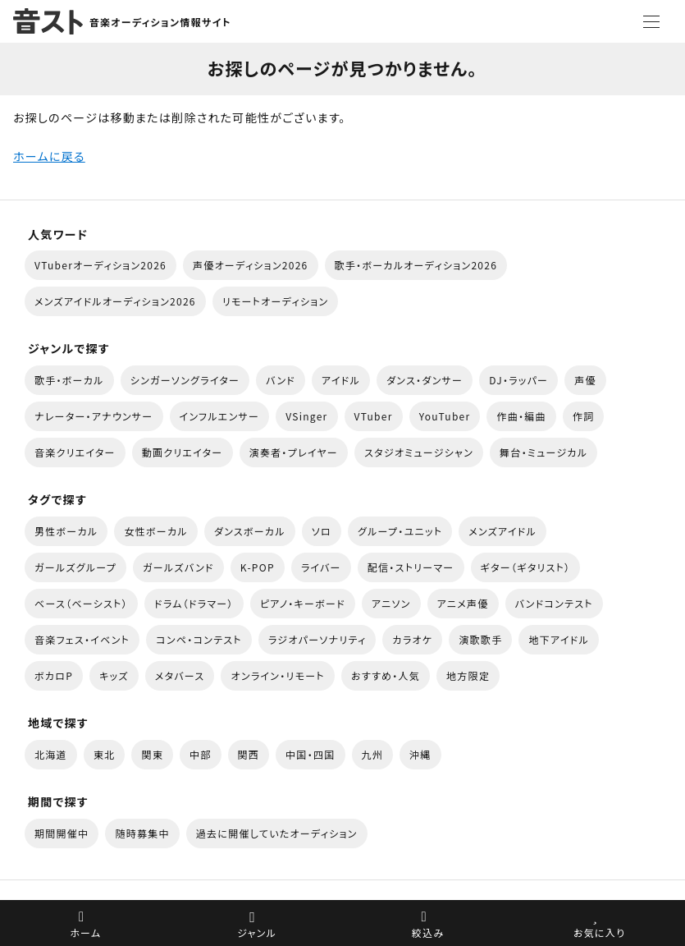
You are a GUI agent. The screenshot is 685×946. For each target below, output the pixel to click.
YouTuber (445, 416)
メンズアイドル (502, 531)
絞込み (428, 932)
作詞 (584, 416)
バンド (280, 380)
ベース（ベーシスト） (81, 603)
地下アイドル (558, 639)
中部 (201, 754)
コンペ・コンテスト (199, 639)
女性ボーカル (155, 531)
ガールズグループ (75, 567)
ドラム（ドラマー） (194, 603)
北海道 (50, 754)
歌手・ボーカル (69, 380)
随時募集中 (142, 833)
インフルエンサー (220, 416)
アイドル (341, 380)
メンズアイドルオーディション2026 (115, 301)
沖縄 (420, 754)
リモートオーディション (275, 301)
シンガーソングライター (185, 380)
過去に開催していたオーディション (277, 833)
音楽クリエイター (75, 452)
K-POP (257, 567)
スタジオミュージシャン (418, 452)
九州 (373, 754)
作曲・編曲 (521, 416)
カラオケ (412, 639)
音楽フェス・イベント (82, 639)
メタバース (180, 675)
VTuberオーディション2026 (100, 265)
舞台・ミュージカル (543, 452)
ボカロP (53, 675)
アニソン (391, 603)
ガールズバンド (178, 567)
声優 (585, 380)
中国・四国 (310, 754)
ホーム (85, 932)
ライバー (321, 567)
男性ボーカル (66, 531)
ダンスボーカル (249, 531)
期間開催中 (61, 833)
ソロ (321, 531)
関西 (249, 754)
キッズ (114, 675)
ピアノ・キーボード (302, 603)
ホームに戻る (49, 156)
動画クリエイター (182, 452)
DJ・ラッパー (518, 380)
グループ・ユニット (400, 531)
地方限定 (468, 675)
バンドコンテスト (554, 603)
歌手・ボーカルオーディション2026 (416, 265)
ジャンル (256, 932)
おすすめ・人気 (385, 675)
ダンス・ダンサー (424, 380)
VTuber (373, 416)
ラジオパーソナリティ (317, 639)
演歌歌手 (480, 639)
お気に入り (599, 932)
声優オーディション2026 (250, 265)
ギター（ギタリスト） (526, 567)
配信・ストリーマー (411, 567)
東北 (105, 754)
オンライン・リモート (277, 675)
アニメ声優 (463, 603)
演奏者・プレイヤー (293, 452)
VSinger (306, 416)
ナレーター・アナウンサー (93, 416)
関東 (152, 754)
